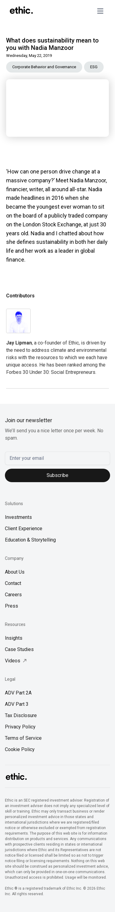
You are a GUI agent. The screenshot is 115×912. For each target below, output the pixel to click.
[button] (99, 11)
